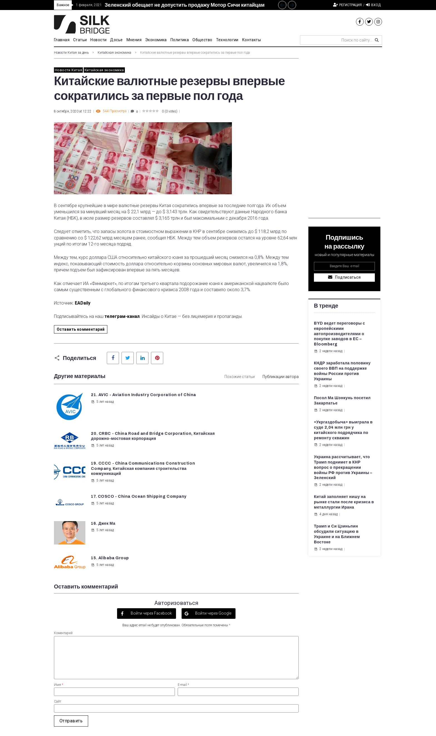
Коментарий (63, 551)
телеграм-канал (122, 316)
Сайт (57, 620)
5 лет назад (102, 407)
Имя (58, 603)
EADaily (82, 303)
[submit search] (377, 40)
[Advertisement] (344, 134)
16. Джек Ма (103, 466)
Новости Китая (68, 70)
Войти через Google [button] (212, 531)
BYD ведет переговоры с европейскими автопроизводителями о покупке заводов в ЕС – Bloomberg (339, 334)
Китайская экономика (114, 53)
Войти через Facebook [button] (151, 531)
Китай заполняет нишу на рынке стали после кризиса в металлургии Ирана (344, 502)
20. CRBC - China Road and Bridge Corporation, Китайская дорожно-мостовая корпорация (253, 400)
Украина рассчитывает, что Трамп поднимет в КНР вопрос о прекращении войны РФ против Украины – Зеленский (343, 467)
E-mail (183, 603)
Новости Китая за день (71, 53)
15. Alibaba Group (236, 466)
